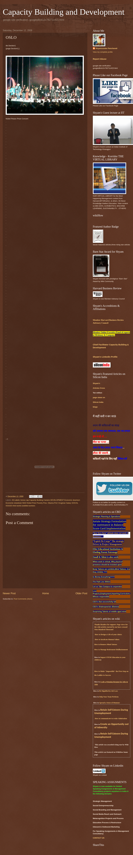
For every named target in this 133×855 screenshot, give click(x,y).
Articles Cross (99, 388)
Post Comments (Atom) (23, 599)
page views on (99, 397)
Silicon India (98, 402)
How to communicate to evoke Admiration (111, 718)
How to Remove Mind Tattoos (105, 644)
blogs (95, 407)
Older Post (81, 593)
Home (45, 593)
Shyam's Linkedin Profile (105, 357)
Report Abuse (99, 59)
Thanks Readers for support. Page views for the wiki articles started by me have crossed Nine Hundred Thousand (111, 627)
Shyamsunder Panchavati (106, 48)
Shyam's (96, 383)
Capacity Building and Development (63, 11)
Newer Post (9, 593)
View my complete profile (103, 52)
